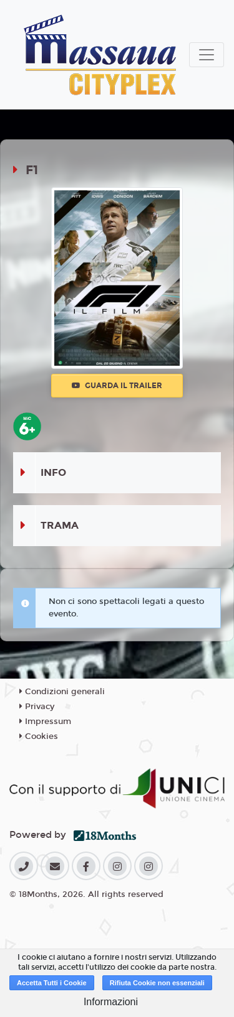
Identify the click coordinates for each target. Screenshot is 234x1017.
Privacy (36, 707)
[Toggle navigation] (206, 54)
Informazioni (111, 1001)
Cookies (38, 736)
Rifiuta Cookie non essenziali (157, 983)
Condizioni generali (62, 692)
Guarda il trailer (117, 385)
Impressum (45, 722)
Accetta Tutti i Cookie (52, 983)
